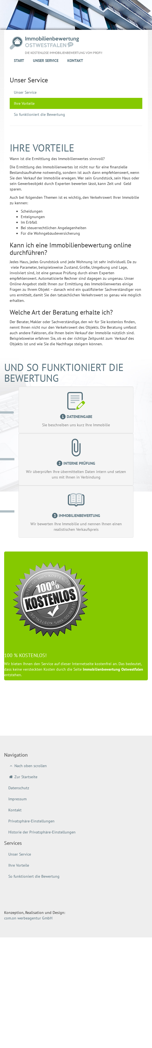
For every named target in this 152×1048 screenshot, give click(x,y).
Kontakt (75, 60)
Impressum (17, 798)
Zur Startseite (22, 776)
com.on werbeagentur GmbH (28, 918)
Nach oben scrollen (27, 765)
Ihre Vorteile (24, 103)
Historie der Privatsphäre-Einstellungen (42, 832)
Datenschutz (18, 787)
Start (19, 60)
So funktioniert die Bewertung (39, 114)
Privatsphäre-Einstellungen (31, 821)
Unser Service (45, 60)
